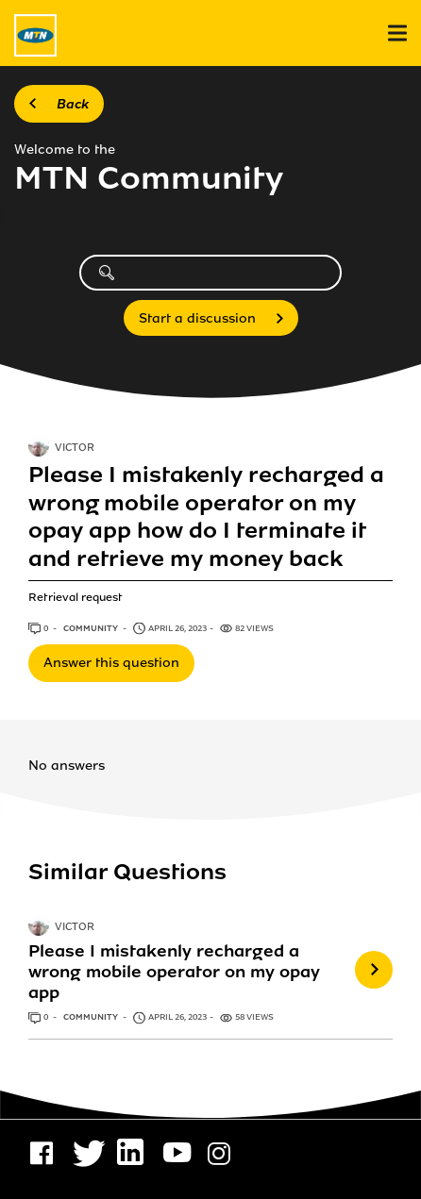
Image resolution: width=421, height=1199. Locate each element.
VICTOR (74, 448)
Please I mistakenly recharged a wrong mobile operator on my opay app (174, 972)
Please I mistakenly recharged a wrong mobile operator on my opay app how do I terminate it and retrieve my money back (206, 517)
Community (91, 628)
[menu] (397, 33)
